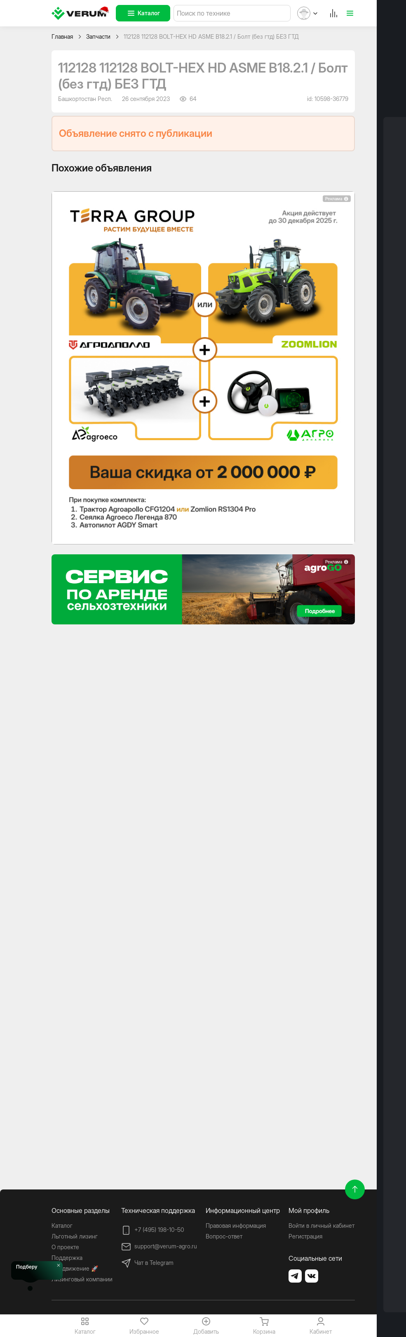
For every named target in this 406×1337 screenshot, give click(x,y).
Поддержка (67, 1257)
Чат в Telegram (147, 1263)
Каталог (143, 13)
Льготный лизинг (75, 1236)
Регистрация (305, 1236)
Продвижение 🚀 (75, 1268)
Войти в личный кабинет (321, 1225)
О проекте (65, 1246)
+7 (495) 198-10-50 (152, 1230)
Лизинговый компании (82, 1279)
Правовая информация (236, 1225)
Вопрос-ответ (224, 1236)
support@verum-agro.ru (159, 1247)
